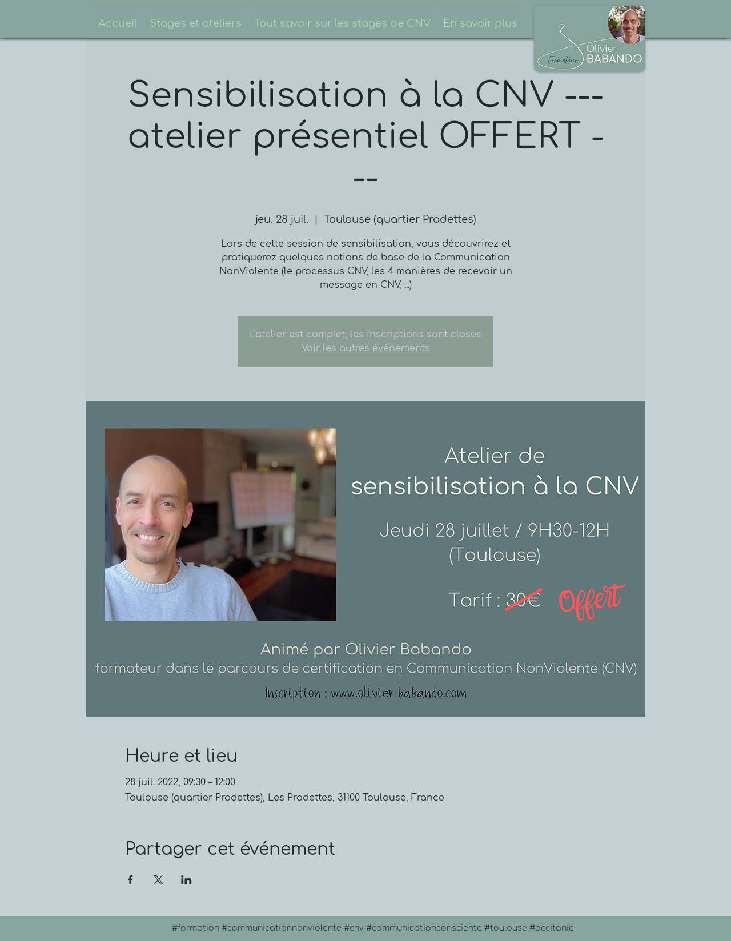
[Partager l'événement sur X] (158, 879)
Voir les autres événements (366, 348)
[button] (195, 18)
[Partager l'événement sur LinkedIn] (186, 879)
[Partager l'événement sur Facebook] (130, 879)
